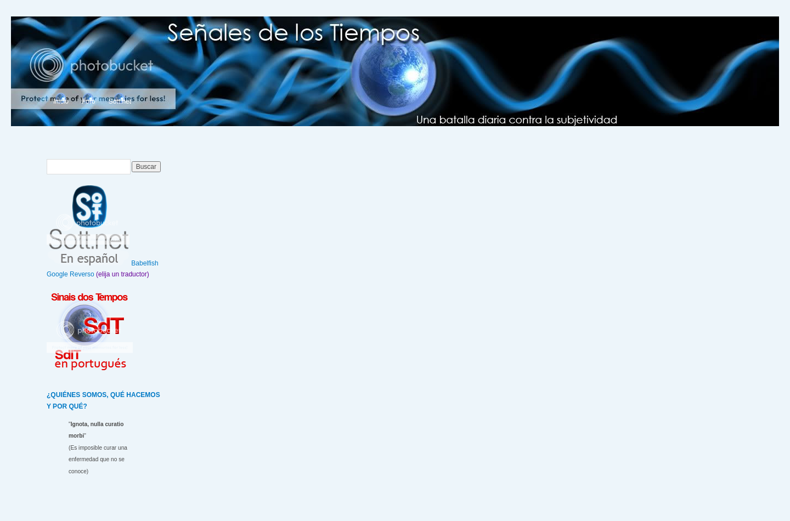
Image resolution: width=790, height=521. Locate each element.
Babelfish (144, 263)
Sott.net (120, 101)
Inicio (61, 101)
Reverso (82, 274)
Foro (88, 101)
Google (57, 274)
